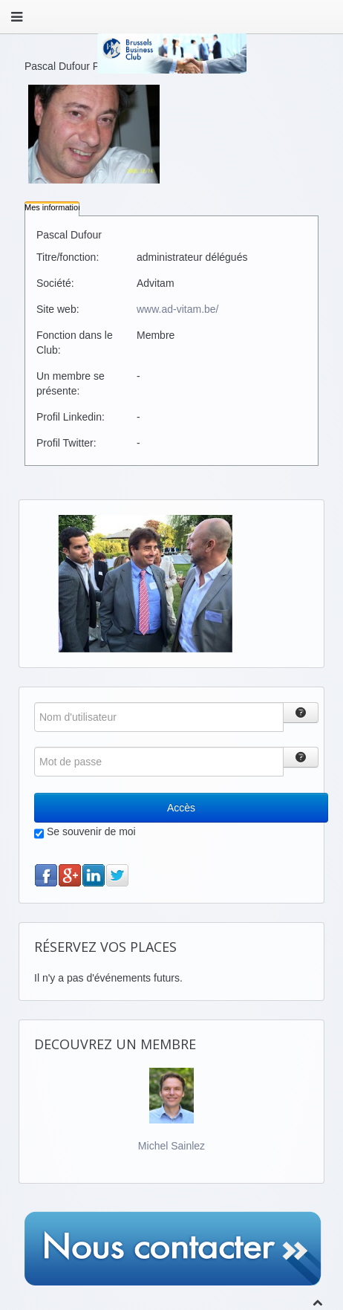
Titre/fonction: (67, 257)
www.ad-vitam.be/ (177, 309)
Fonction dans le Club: (74, 342)
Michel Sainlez (171, 1146)
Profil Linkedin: (70, 417)
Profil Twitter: (66, 443)
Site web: (57, 309)
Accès (181, 808)
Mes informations (55, 207)
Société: (55, 283)
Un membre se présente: (70, 383)
